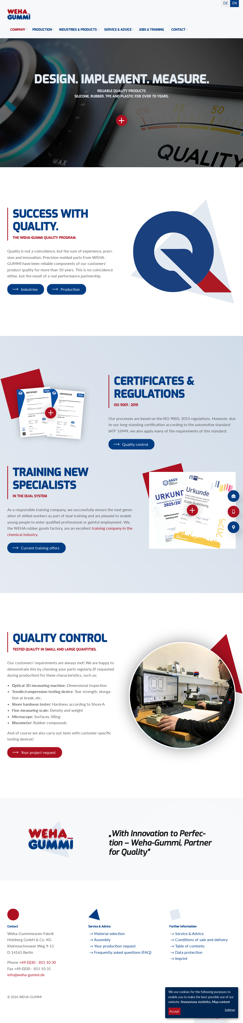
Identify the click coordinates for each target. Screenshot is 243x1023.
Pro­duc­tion (70, 289)
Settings (230, 1009)
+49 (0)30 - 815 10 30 (37, 962)
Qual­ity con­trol (135, 444)
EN (234, 3)
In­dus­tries (29, 289)
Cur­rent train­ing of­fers (40, 548)
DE (225, 3)
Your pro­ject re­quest (38, 752)
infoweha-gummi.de (26, 974)
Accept (174, 1011)
